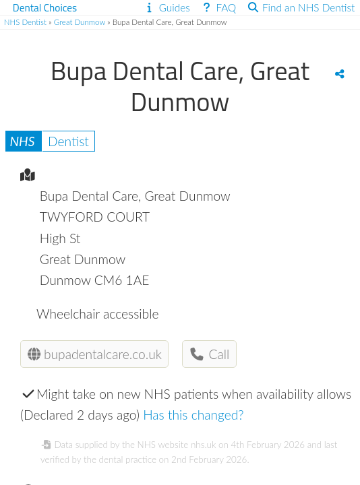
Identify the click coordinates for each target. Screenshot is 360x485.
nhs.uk (203, 444)
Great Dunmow (79, 22)
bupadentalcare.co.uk (95, 354)
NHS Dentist (25, 22)
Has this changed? (193, 414)
